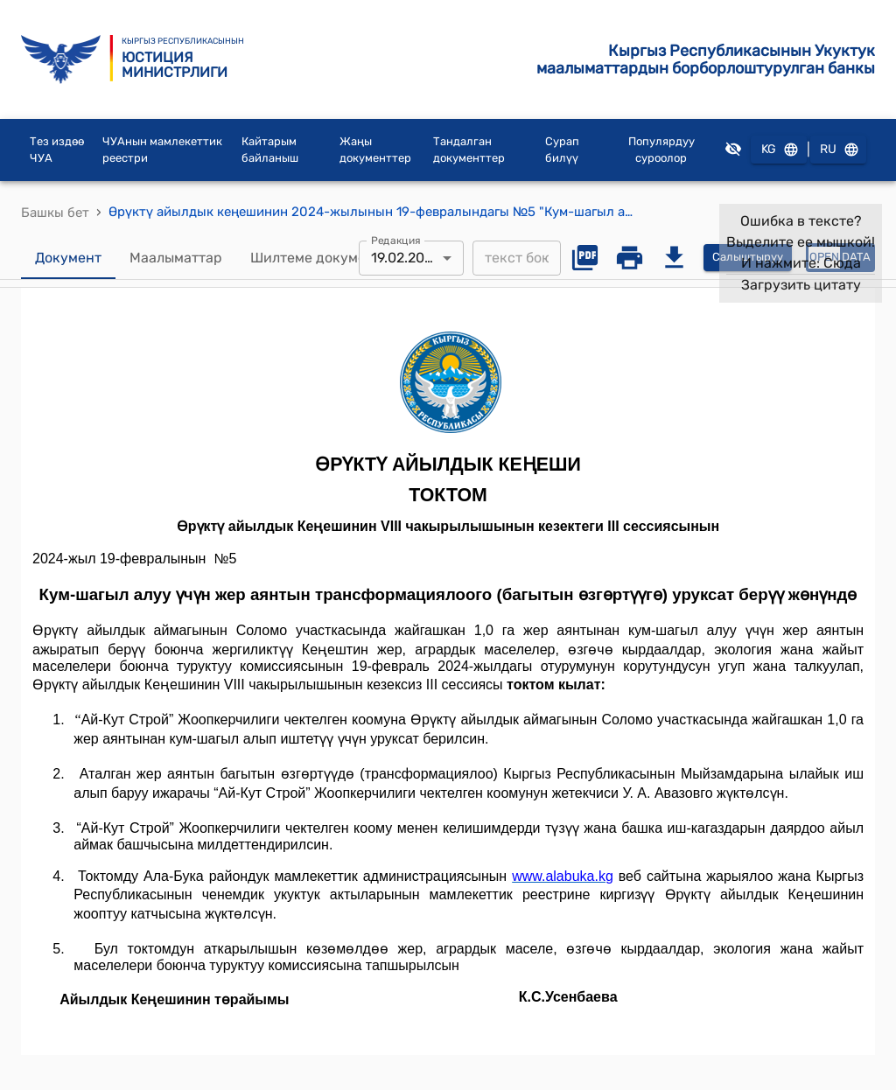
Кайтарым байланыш (270, 150)
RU (838, 150)
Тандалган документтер (469, 150)
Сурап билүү (562, 150)
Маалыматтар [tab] (176, 258)
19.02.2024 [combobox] (406, 257)
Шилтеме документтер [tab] (327, 258)
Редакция (396, 240)
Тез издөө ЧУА (57, 150)
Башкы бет (55, 212)
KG (779, 150)
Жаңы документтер (375, 150)
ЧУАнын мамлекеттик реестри (162, 150)
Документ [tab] (68, 258)
